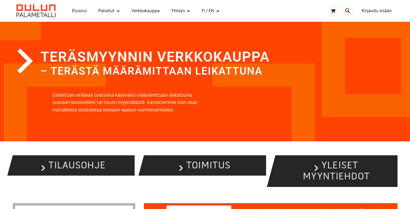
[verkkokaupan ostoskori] (333, 11)
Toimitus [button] (208, 165)
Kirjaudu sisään (377, 10)
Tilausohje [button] (77, 165)
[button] (348, 11)
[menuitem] (79, 11)
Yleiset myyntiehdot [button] (336, 171)
